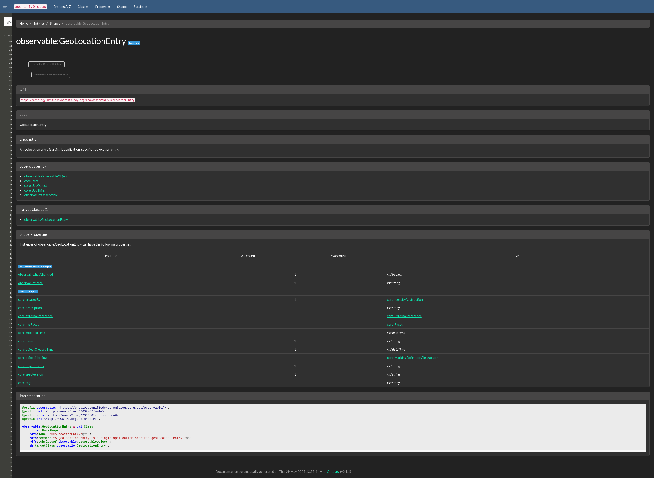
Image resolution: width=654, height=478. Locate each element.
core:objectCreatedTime (24, 349)
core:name (13, 341)
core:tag (12, 383)
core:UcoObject (23, 185)
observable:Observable (29, 195)
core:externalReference (23, 316)
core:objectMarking (20, 357)
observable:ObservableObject (34, 64)
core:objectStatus (19, 366)
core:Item (19, 181)
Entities (27, 23)
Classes (83, 6)
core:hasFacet (16, 324)
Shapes (122, 6)
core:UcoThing (23, 190)
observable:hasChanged (23, 274)
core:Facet (390, 324)
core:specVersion (18, 374)
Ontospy (321, 471)
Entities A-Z (62, 6)
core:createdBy (17, 299)
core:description (18, 308)
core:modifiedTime (19, 333)
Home (12, 23)
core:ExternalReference (399, 316)
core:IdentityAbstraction (400, 299)
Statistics (140, 6)
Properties (103, 6)
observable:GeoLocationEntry (39, 74)
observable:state (18, 283)
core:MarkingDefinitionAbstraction (407, 357)
